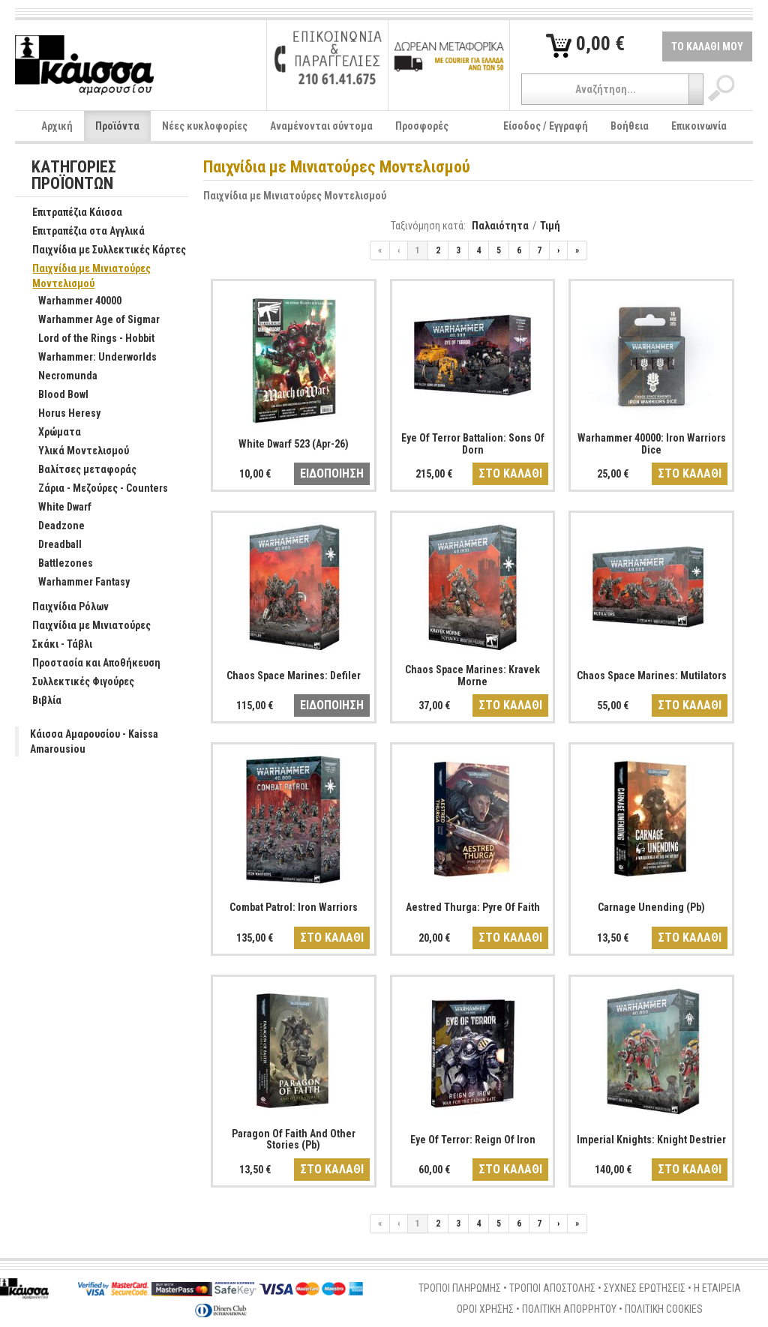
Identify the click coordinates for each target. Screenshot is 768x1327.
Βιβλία (39, 701)
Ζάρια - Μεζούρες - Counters (95, 489)
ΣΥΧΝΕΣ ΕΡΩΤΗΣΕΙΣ (645, 1288)
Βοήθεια (629, 126)
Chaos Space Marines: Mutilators (652, 675)
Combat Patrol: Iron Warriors (294, 907)
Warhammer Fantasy (76, 582)
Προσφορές (421, 126)
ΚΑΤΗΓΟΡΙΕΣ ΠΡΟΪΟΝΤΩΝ (74, 176)
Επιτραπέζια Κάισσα (69, 213)
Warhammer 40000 (72, 301)
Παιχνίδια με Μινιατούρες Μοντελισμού (294, 196)
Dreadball (52, 545)
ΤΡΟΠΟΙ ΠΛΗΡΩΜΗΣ (459, 1288)
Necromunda (60, 376)
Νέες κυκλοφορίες (205, 126)
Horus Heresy (61, 414)
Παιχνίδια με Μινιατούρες (83, 626)
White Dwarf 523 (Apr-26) (293, 444)
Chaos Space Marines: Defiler (293, 675)
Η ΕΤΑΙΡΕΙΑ (717, 1288)
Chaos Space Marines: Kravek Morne (472, 675)
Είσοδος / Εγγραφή (545, 126)
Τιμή (550, 226)
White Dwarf (57, 507)
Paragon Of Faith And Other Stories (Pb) (294, 1139)
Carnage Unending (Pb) (651, 907)
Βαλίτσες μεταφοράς (79, 470)
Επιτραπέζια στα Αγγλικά (80, 231)
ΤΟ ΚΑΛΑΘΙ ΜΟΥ (707, 46)
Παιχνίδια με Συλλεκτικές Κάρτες (101, 250)
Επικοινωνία (699, 126)
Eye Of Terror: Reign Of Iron (473, 1140)
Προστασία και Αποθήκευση (88, 663)
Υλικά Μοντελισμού (75, 451)
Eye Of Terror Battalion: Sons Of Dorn (472, 443)
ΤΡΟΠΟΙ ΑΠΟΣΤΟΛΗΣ (552, 1288)
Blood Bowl (55, 395)
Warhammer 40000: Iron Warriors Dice (652, 443)
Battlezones (57, 564)
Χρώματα (51, 432)
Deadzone (53, 526)
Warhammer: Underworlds (89, 357)
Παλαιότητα (500, 226)
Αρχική (57, 126)
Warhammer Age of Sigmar (91, 320)
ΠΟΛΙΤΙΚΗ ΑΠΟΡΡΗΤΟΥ (569, 1309)
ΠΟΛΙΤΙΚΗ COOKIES (664, 1309)
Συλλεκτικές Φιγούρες (75, 682)
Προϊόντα (117, 126)
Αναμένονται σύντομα (321, 126)
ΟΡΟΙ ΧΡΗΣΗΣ (485, 1309)
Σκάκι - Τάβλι (54, 645)
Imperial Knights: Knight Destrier (651, 1140)
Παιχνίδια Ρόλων (62, 607)
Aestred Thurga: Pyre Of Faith (473, 907)
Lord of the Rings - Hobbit (88, 339)
